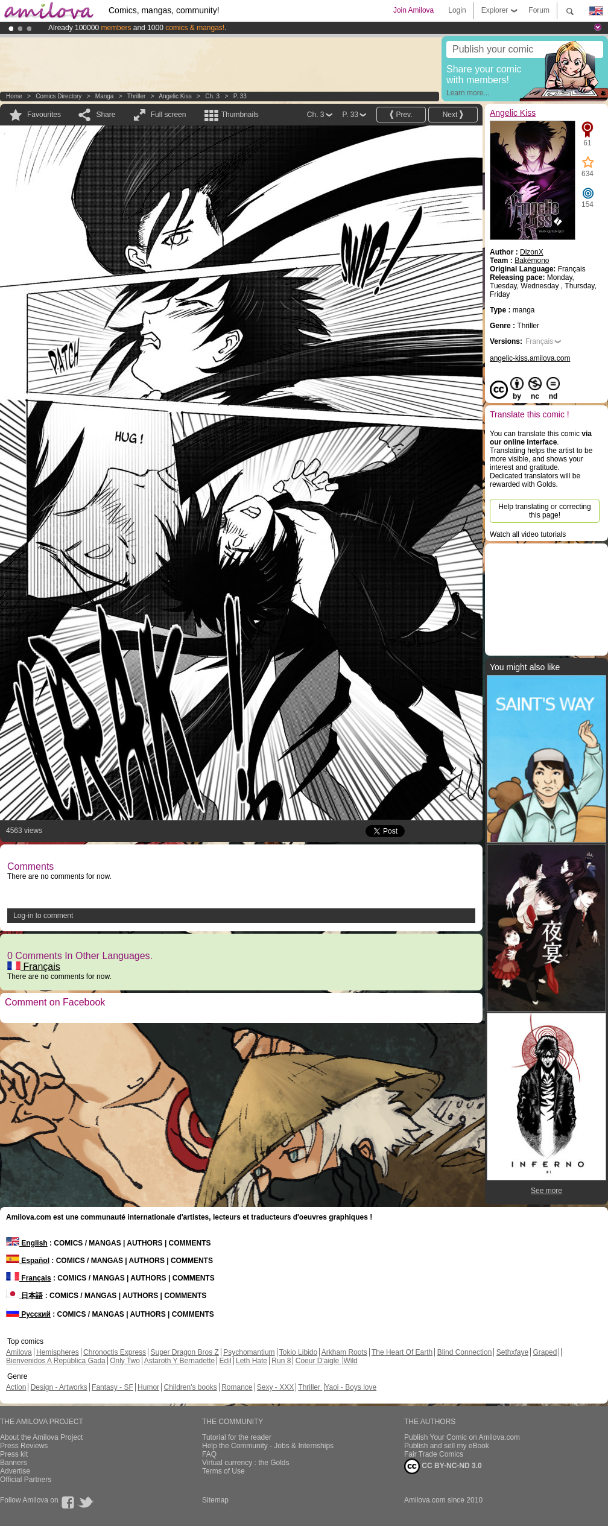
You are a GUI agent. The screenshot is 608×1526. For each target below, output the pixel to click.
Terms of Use (223, 1471)
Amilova (19, 1352)
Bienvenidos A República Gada (56, 1361)
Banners (13, 1462)
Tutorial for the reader (236, 1437)
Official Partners (25, 1479)
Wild (350, 1361)
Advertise (15, 1471)
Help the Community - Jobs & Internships (268, 1446)
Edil (226, 1361)
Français (33, 966)
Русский (28, 1314)
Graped (545, 1352)
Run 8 (281, 1361)
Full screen (168, 114)
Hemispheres (57, 1352)
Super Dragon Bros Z (184, 1352)
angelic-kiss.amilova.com (530, 358)
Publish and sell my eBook (446, 1446)
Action (16, 1387)
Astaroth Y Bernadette (179, 1361)
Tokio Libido (298, 1352)
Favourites (44, 114)
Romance (236, 1387)
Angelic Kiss (175, 96)
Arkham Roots (344, 1352)
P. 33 (240, 96)
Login (457, 10)
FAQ (209, 1454)
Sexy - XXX (275, 1387)
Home (14, 96)
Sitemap (215, 1500)
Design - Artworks (59, 1387)
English (27, 1243)
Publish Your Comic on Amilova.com (462, 1437)
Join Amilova (413, 10)
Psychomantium (248, 1352)
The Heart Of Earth (402, 1352)
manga (104, 96)
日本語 (24, 1295)
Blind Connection (464, 1352)
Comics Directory (58, 96)
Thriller (137, 96)
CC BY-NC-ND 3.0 (443, 1466)
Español (27, 1260)
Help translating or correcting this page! (544, 510)
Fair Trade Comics (433, 1454)
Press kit (14, 1454)
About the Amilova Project (41, 1437)
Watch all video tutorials (528, 534)
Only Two (125, 1361)
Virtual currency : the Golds (246, 1462)
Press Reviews (24, 1446)
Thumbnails (240, 114)
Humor (148, 1387)
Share (105, 114)
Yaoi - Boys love (350, 1387)
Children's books (190, 1387)
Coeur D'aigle (318, 1361)
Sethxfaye (512, 1352)
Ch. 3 (212, 96)
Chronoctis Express (114, 1352)
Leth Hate (251, 1361)
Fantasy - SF (112, 1387)
